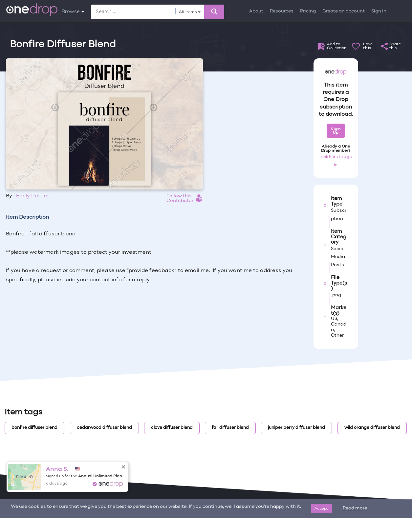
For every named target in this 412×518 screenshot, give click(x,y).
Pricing (308, 11)
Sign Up (336, 131)
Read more (355, 508)
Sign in (378, 11)
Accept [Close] (321, 508)
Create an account (343, 11)
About (256, 11)
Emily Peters (32, 196)
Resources (281, 11)
